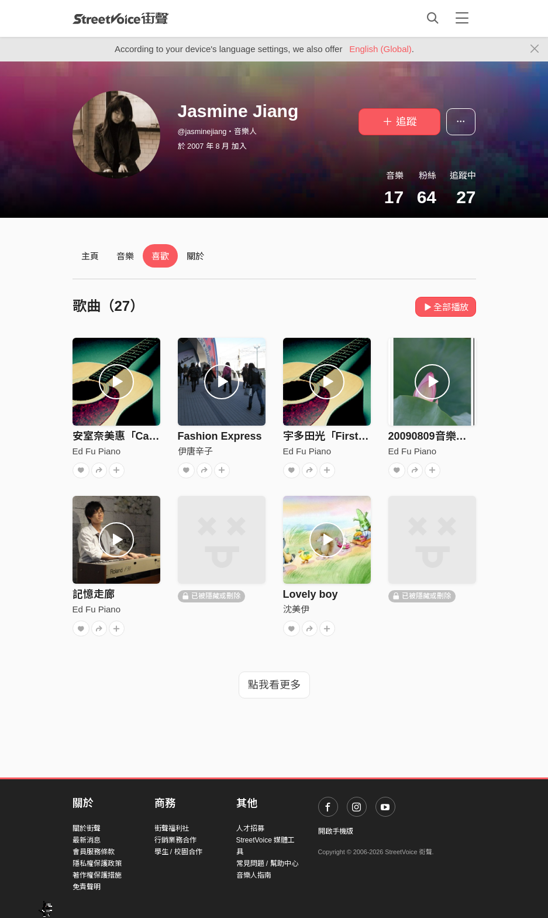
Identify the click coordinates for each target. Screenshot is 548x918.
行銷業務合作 (175, 840)
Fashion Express (220, 436)
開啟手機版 (335, 831)
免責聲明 (87, 887)
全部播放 (446, 307)
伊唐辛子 (195, 451)
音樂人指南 (253, 875)
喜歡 (160, 256)
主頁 (90, 256)
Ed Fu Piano (97, 451)
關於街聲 (87, 828)
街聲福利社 (171, 828)
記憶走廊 (94, 594)
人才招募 (250, 828)
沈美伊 (296, 609)
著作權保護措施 (97, 875)
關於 (195, 256)
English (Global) (380, 49)
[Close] (535, 49)
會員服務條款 (94, 852)
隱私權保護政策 (97, 863)
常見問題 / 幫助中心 (267, 863)
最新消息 (87, 840)
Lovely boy (310, 594)
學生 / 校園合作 (178, 852)
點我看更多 (274, 685)
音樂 (125, 256)
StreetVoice (121, 18)
